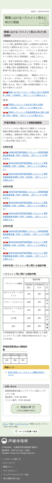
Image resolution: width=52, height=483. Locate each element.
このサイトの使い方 (12, 459)
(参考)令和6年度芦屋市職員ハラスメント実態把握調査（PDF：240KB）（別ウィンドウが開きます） (25, 166)
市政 (11, 424)
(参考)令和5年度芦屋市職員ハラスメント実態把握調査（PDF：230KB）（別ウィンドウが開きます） (25, 205)
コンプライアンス (21, 424)
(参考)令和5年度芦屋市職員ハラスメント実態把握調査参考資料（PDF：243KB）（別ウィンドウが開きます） (25, 216)
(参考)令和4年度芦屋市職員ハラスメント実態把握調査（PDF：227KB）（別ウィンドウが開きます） (25, 245)
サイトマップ (9, 463)
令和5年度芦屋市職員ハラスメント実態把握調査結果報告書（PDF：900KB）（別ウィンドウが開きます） (25, 195)
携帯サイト (8, 467)
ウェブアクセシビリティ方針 (16, 474)
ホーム (5, 424)
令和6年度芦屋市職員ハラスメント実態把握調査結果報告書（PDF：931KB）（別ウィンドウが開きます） (25, 155)
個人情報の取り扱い (12, 478)
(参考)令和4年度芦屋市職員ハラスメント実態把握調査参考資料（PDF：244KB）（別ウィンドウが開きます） (25, 256)
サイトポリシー (10, 471)
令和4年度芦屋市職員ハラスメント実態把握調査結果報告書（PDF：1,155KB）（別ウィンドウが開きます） (26, 234)
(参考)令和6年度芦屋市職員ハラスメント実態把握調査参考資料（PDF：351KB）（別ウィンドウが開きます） (25, 177)
